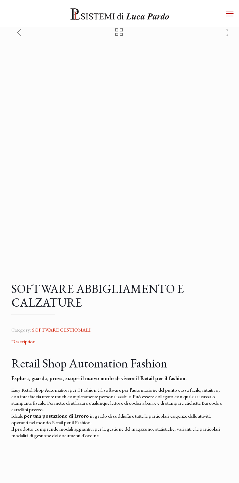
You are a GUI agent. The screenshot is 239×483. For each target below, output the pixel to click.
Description (23, 341)
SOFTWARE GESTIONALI (61, 329)
